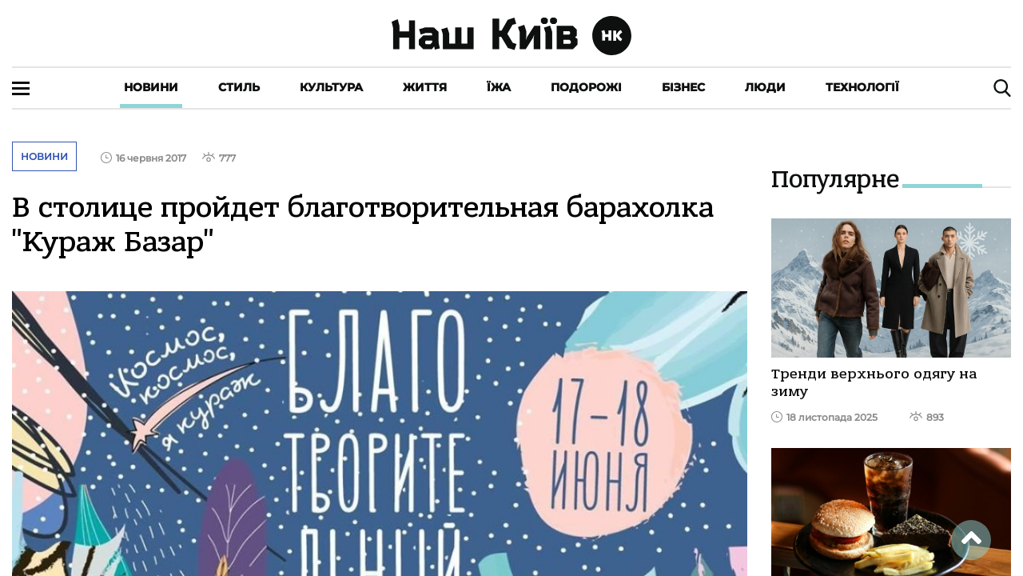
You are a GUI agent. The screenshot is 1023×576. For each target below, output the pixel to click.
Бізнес (683, 87)
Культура (331, 87)
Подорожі (586, 87)
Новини (151, 87)
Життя (425, 87)
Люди (765, 87)
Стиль (239, 87)
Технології (862, 87)
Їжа (499, 87)
